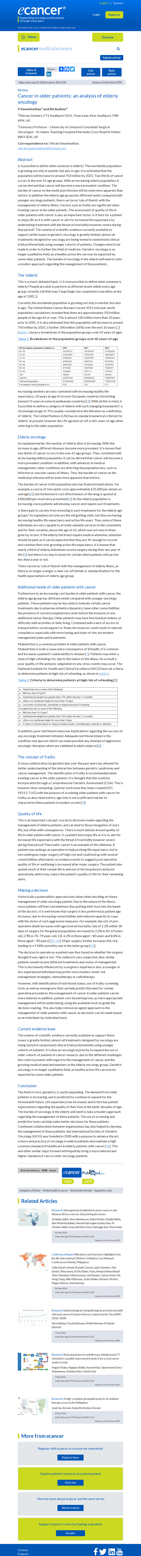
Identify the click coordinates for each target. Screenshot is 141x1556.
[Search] (118, 49)
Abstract (97, 82)
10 (52, 941)
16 (108, 1146)
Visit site (70, 1482)
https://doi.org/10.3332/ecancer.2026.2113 (74, 1417)
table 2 (104, 673)
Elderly (36, 1190)
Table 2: (23, 680)
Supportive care (103, 1190)
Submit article (112, 57)
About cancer (70, 1507)
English (104, 3)
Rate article (111, 72)
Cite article (91, 72)
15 (92, 946)
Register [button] (114, 14)
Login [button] (96, 14)
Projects (23, 1554)
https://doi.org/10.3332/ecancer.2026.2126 (74, 1292)
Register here (70, 1457)
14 (58, 941)
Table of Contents (31, 71)
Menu (29, 37)
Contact (23, 1550)
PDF (119, 82)
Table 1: (23, 339)
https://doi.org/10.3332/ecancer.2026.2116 (74, 1381)
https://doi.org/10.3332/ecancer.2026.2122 (74, 1336)
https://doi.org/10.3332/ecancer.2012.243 (42, 82)
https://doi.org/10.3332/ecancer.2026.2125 (74, 1236)
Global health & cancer (55, 1190)
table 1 (24, 332)
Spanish (118, 3)
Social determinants (81, 1190)
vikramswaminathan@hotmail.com (42, 148)
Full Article (110, 82)
